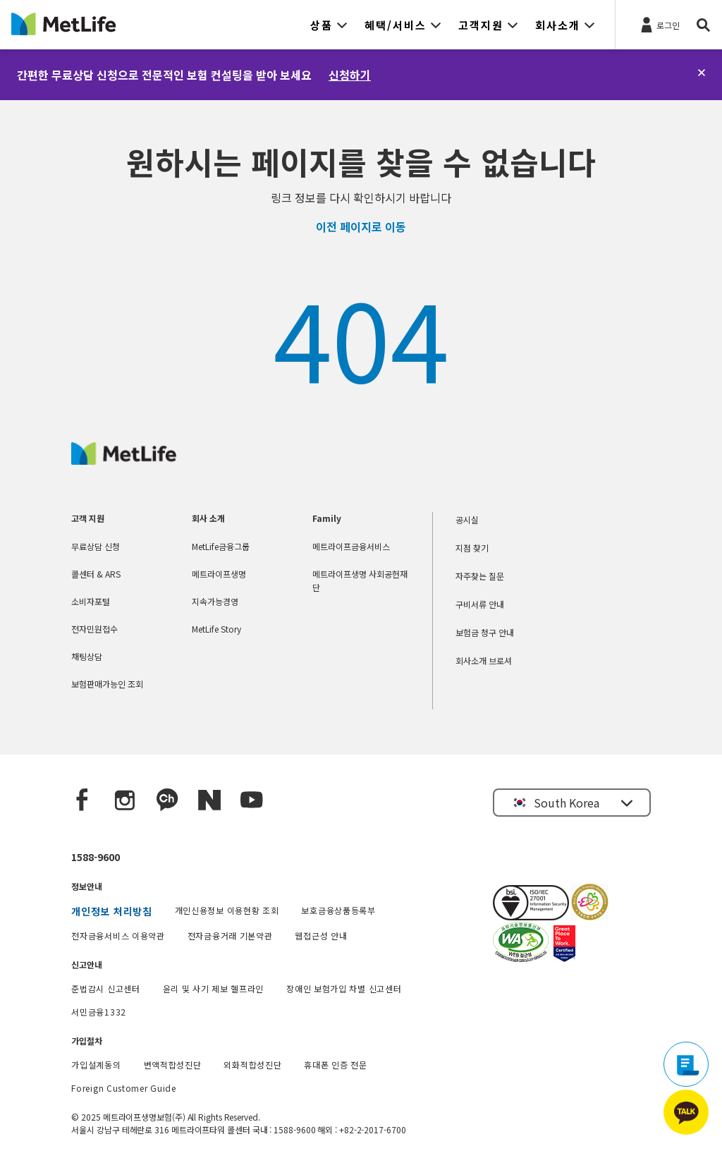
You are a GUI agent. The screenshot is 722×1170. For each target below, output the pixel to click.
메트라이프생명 (219, 574)
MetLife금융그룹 (221, 546)
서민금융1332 (98, 1012)
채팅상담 (86, 656)
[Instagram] (125, 800)
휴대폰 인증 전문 (335, 1065)
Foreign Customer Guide (123, 1088)
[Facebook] (82, 800)
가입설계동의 (96, 1065)
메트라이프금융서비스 (351, 546)
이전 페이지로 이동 (361, 226)
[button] (329, 24)
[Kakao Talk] (167, 800)
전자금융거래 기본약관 (230, 936)
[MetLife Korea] (123, 459)
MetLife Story (216, 629)
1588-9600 (95, 857)
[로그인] (659, 24)
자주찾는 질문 (479, 576)
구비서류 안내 (479, 604)
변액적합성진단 (173, 1065)
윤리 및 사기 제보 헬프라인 (213, 988)
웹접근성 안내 (321, 936)
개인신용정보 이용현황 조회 (227, 910)
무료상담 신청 (95, 546)
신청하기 (350, 74)
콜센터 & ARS (96, 574)
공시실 (467, 519)
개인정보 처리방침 (111, 911)
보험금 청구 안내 (484, 632)
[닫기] (701, 72)
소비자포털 (90, 601)
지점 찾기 (472, 548)
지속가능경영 (215, 601)
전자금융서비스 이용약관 (117, 936)
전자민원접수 (94, 629)
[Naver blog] (209, 800)
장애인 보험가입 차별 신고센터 (343, 988)
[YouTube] (251, 800)
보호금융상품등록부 (338, 910)
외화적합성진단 (252, 1065)
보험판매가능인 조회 (107, 684)
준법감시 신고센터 (105, 988)
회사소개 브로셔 (483, 660)
